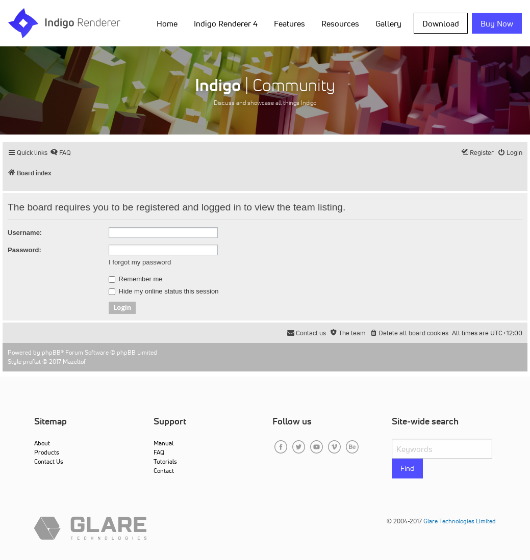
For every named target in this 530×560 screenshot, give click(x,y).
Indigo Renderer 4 (226, 23)
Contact (164, 470)
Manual (163, 443)
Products (46, 452)
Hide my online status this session (163, 291)
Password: (24, 250)
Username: (25, 232)
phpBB (51, 352)
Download (440, 23)
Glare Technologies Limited (459, 521)
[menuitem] (60, 152)
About (42, 443)
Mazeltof (74, 361)
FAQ (159, 452)
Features (289, 23)
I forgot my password (140, 262)
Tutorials (165, 461)
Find (407, 468)
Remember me (136, 279)
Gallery (388, 23)
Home (167, 23)
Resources (340, 23)
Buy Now (497, 23)
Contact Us (48, 461)
